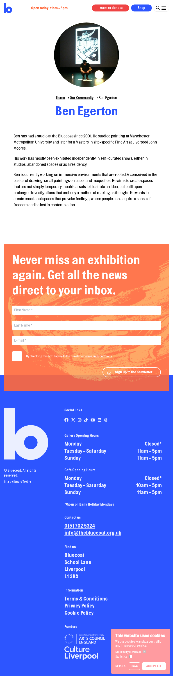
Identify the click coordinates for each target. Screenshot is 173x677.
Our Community (81, 98)
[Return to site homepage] (8, 8)
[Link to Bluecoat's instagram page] (80, 423)
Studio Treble (22, 485)
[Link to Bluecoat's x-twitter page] (73, 423)
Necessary (128, 652)
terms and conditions (98, 360)
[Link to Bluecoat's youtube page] (93, 423)
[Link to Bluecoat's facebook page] (66, 423)
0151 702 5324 (79, 529)
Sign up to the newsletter (133, 376)
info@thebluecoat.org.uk (92, 536)
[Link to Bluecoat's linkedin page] (100, 423)
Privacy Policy (79, 609)
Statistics (121, 657)
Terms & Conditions (86, 602)
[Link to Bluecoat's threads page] (106, 423)
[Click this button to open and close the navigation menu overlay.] (163, 7)
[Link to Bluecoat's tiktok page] (86, 423)
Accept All (154, 666)
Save (135, 666)
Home (60, 98)
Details (120, 666)
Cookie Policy (78, 616)
